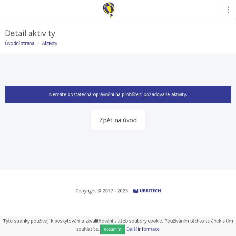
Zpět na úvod (118, 120)
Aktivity (49, 43)
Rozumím (112, 229)
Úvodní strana (20, 43)
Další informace (143, 229)
